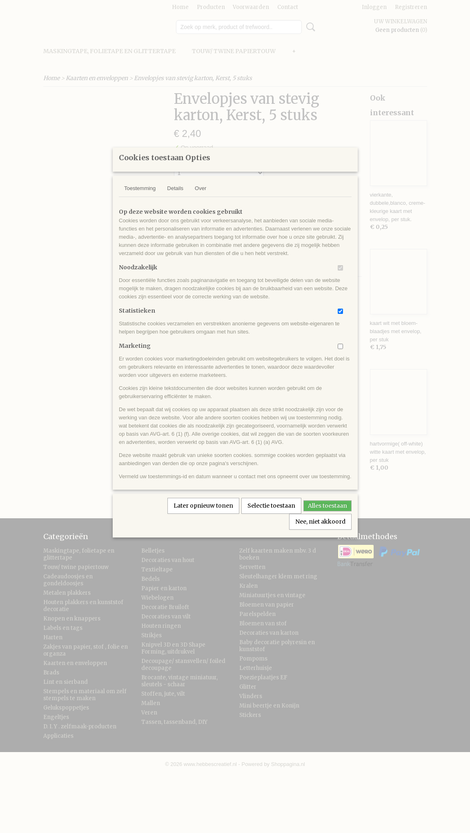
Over (200, 199)
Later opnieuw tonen (203, 516)
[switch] (340, 278)
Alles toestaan (327, 516)
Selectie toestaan (271, 516)
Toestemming (140, 199)
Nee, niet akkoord (320, 532)
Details (175, 199)
